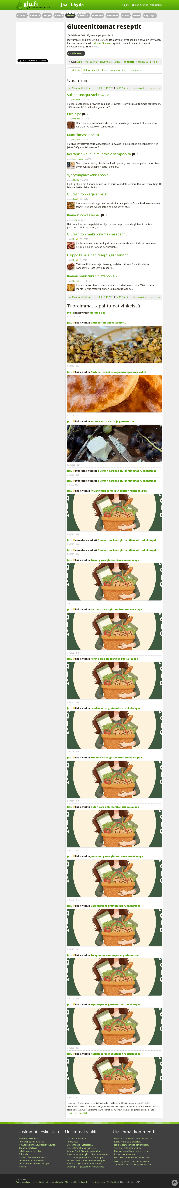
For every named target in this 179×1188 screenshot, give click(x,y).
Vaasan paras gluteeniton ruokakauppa (115, 905)
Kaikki (79, 61)
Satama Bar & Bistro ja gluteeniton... (113, 421)
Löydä (77, 4)
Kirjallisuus (142, 61)
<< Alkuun (74, 88)
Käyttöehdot (44, 1182)
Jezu (75, 199)
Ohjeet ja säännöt (72, 1182)
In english (85, 1182)
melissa (76, 119)
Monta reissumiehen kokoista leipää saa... (134, 1138)
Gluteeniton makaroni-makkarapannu (97, 234)
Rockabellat (78, 281)
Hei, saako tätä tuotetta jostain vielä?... (133, 1157)
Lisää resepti (76, 53)
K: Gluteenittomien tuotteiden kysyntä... (37, 1144)
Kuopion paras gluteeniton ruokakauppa (116, 757)
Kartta (59, 15)
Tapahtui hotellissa (28, 1148)
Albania (22, 1166)
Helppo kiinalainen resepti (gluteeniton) (98, 255)
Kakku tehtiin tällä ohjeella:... (127, 1141)
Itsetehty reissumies (28, 1138)
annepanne (78, 159)
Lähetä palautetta (98, 1182)
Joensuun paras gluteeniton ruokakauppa (117, 856)
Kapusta (76, 139)
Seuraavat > (139, 88)
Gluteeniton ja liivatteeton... (109, 322)
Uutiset (35, 1182)
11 (107, 88)
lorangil (76, 99)
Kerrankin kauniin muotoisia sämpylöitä (99, 154)
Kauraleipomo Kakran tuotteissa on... (132, 1151)
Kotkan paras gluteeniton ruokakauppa (116, 1053)
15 (120, 88)
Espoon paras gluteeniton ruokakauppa (115, 1004)
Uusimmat (74, 70)
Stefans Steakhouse (76, 1138)
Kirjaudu (156, 5)
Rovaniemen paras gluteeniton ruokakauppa (119, 490)
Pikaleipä (74, 114)
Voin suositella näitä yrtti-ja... (128, 1148)
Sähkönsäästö (113, 1182)
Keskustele (73, 12)
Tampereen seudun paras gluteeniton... (115, 955)
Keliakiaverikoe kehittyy (30, 1151)
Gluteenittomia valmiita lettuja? (34, 1163)
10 (103, 88)
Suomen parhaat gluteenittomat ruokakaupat (127, 470)
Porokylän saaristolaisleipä (31, 1141)
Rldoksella (23, 1154)
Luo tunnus (140, 5)
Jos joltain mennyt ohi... (125, 1154)
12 (110, 88)
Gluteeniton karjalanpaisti (88, 194)
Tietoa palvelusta (23, 1182)
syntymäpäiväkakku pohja (88, 175)
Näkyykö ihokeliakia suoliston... (33, 1157)
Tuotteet (112, 15)
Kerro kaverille (57, 1182)
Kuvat (125, 15)
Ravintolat (105, 61)
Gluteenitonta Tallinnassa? (31, 1160)
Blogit (47, 15)
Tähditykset (136, 70)
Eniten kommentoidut (114, 70)
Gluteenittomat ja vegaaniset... (81, 1148)
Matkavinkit (91, 61)
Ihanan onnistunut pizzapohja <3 (93, 276)
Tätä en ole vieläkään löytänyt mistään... (133, 1164)
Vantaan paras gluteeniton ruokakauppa (116, 609)
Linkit (136, 15)
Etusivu (21, 15)
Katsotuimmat (91, 70)
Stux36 (76, 180)
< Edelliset (86, 88)
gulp (75, 220)
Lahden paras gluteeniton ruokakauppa (116, 708)
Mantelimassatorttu (83, 134)
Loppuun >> (153, 88)
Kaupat (117, 61)
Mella (70, 312)
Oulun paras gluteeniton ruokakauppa (115, 807)
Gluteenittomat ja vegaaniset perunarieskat (118, 372)
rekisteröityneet (102, 43)
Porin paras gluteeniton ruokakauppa (114, 658)
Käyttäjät (150, 15)
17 (126, 88)
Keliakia (35, 15)
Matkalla (97, 15)
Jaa (64, 4)
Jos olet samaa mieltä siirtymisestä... (131, 1144)
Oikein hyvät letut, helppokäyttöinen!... (132, 1161)
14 (117, 88)
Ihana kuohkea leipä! (83, 215)
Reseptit (129, 61)
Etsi (126, 5)
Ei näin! (154, 61)
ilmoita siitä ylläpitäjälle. (77, 1113)
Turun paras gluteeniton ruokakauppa (115, 560)
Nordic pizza (97, 312)
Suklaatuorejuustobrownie (88, 94)
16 (123, 88)
